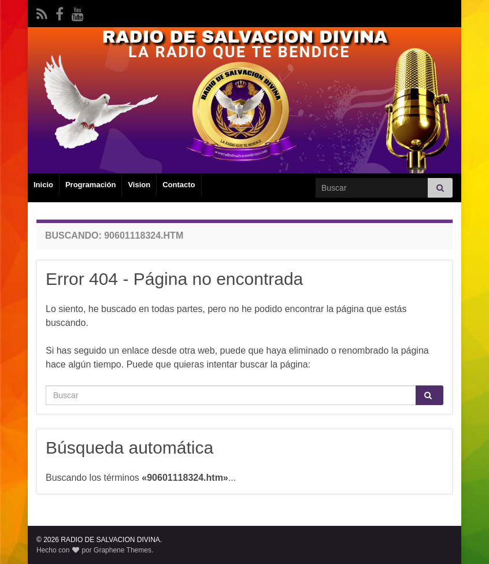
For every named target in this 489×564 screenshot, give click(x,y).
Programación (90, 184)
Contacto (178, 184)
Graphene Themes (122, 550)
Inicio (43, 184)
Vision (139, 184)
